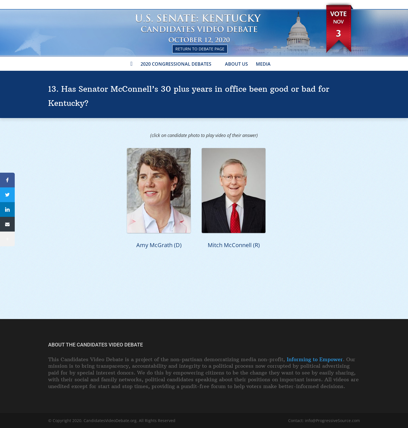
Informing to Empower (315, 359)
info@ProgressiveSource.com (332, 420)
